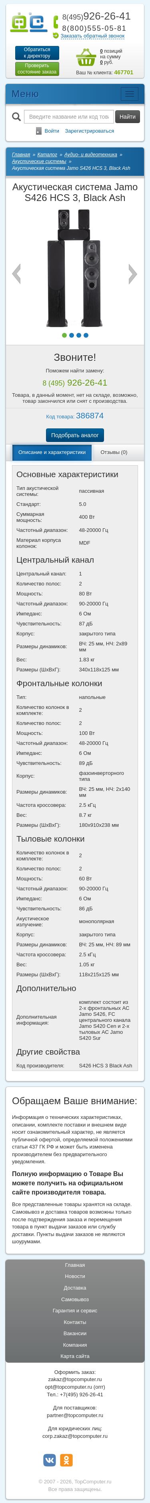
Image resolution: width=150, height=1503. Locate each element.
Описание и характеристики (52, 452)
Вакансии (75, 1333)
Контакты (75, 1322)
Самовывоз (75, 1299)
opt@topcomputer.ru (68, 1387)
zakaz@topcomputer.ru (75, 1379)
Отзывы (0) (113, 452)
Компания (75, 1345)
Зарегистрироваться (89, 131)
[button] (64, 335)
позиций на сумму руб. (111, 56)
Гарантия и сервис (75, 1311)
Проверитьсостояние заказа (37, 69)
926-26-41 (95, 16)
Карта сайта (74, 1356)
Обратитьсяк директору (37, 53)
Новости (75, 1276)
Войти (52, 131)
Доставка (75, 1288)
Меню (25, 93)
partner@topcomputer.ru (75, 1415)
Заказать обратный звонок (93, 36)
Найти (128, 116)
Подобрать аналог (75, 435)
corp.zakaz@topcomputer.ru (75, 1436)
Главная (75, 1265)
